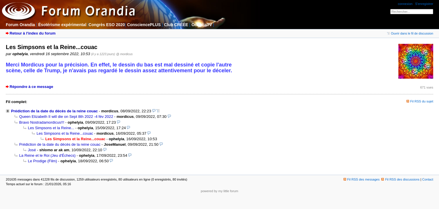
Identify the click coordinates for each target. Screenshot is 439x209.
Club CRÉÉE (176, 24)
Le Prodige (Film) (42, 161)
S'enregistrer (424, 4)
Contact (427, 179)
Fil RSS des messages (362, 179)
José (32, 150)
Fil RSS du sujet (421, 101)
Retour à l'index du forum (32, 33)
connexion (405, 4)
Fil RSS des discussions (400, 179)
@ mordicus (124, 54)
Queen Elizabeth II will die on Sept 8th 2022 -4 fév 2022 (66, 116)
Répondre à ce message (31, 86)
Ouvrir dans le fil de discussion (410, 33)
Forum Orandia (20, 24)
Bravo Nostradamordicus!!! (41, 122)
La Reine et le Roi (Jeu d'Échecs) (47, 155)
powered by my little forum (219, 191)
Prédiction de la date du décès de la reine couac (54, 111)
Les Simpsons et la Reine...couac (65, 133)
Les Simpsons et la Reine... (51, 128)
